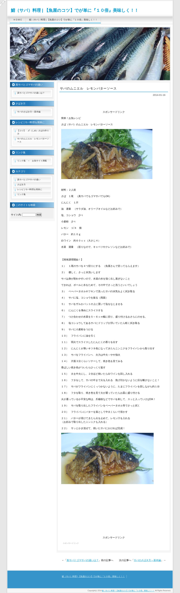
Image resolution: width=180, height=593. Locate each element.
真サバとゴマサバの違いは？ (83, 560)
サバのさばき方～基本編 (147, 560)
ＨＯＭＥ (17, 19)
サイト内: (16, 214)
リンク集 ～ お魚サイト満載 (32, 160)
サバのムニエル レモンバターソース (33, 140)
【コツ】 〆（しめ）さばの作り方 (33, 132)
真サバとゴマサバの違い (28, 179)
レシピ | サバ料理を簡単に (29, 189)
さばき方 (21, 184)
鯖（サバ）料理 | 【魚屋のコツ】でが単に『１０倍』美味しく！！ (75, 10)
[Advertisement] (114, 105)
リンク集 (21, 194)
